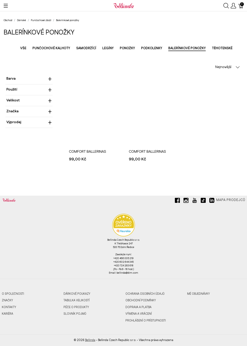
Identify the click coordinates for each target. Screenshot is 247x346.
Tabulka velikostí (77, 300)
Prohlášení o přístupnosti (145, 321)
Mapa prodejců (230, 200)
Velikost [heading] (29, 100)
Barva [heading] (29, 78)
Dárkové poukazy (77, 294)
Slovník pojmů (75, 314)
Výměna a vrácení (138, 314)
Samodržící (86, 48)
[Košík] (241, 5)
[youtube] (194, 202)
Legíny (108, 48)
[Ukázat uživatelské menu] (233, 5)
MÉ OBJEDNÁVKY (198, 294)
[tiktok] (203, 202)
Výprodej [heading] (29, 122)
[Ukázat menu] (6, 5)
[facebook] (177, 202)
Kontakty (9, 307)
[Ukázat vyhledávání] (226, 5)
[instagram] (186, 202)
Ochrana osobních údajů (144, 294)
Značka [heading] (29, 111)
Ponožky (127, 48)
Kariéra (7, 314)
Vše (23, 48)
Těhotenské (222, 48)
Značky (7, 300)
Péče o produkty (76, 307)
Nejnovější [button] (227, 67)
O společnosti (13, 294)
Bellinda (90, 340)
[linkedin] (212, 202)
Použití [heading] (29, 89)
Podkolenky (151, 48)
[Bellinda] (123, 5)
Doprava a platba (138, 307)
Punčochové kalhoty (51, 48)
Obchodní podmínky (140, 300)
